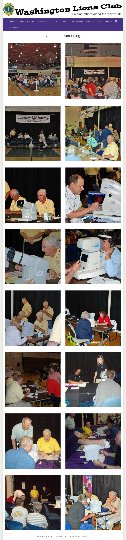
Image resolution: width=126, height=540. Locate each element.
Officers (21, 21)
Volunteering (42, 21)
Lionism (65, 21)
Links (99, 21)
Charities (30, 21)
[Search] (116, 21)
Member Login (77, 21)
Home (11, 21)
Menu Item (109, 21)
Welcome (90, 21)
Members (54, 21)
